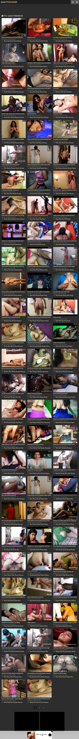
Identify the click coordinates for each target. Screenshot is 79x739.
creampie (22, 498)
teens (68, 524)
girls (65, 66)
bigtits (18, 168)
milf (66, 219)
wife (69, 219)
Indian (74, 168)
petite (17, 66)
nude (46, 320)
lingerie (70, 168)
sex (9, 41)
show (47, 346)
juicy (68, 269)
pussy (15, 41)
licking (19, 41)
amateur (21, 91)
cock (65, 91)
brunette (21, 66)
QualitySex (9, 2)
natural (61, 168)
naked (42, 168)
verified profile (59, 498)
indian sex (69, 448)
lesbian (61, 66)
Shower (22, 168)
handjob (19, 269)
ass (11, 193)
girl (66, 320)
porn (5, 41)
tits (42, 41)
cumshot (6, 371)
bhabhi (73, 549)
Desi (68, 295)
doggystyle (48, 448)
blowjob (69, 91)
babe (45, 91)
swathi (73, 397)
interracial (18, 473)
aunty (71, 295)
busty (20, 422)
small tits (64, 448)
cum (31, 219)
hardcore (38, 41)
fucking (45, 66)
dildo (5, 91)
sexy (8, 66)
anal (57, 244)
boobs (46, 41)
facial (57, 422)
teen (11, 41)
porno (9, 448)
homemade (71, 244)
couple (19, 193)
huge (42, 117)
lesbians (69, 651)
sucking (18, 371)
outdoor (71, 142)
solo (46, 168)
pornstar (12, 66)
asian (43, 244)
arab (19, 244)
